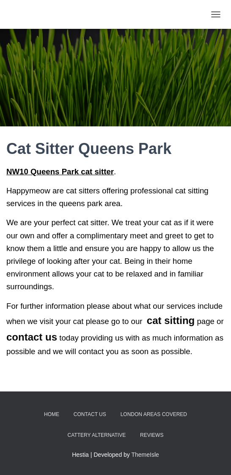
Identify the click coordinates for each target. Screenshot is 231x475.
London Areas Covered (154, 414)
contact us (31, 337)
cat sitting (171, 320)
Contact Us (90, 414)
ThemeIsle (145, 454)
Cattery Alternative (97, 435)
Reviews (151, 435)
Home (51, 414)
